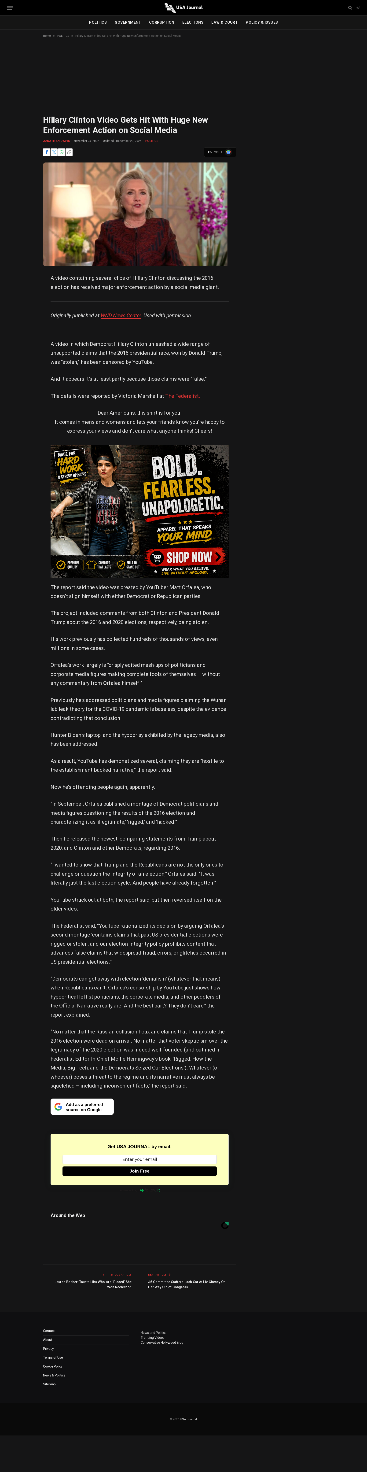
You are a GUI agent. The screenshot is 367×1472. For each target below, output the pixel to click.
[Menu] (10, 8)
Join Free (140, 1171)
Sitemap (49, 1384)
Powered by (139, 1190)
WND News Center (121, 315)
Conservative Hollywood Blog (162, 1342)
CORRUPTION (161, 22)
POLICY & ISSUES (262, 22)
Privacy (48, 1348)
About (47, 1340)
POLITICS (98, 22)
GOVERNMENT (128, 22)
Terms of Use (53, 1357)
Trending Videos (153, 1337)
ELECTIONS (192, 22)
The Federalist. (182, 396)
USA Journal (188, 1419)
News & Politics (54, 1375)
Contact (49, 1331)
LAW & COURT (224, 22)
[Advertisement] (183, 80)
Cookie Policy (52, 1366)
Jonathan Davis (56, 141)
